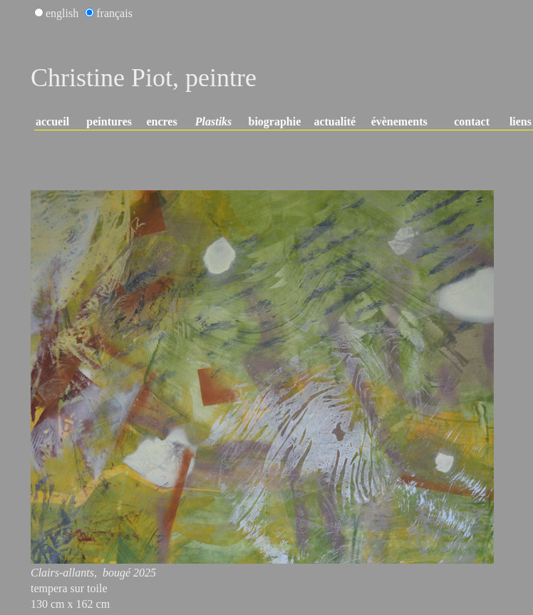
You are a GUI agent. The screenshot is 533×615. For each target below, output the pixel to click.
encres (161, 121)
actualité (335, 121)
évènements (399, 121)
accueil (52, 121)
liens (520, 121)
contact (472, 121)
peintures (109, 121)
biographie (275, 121)
